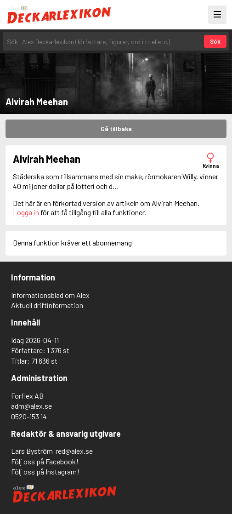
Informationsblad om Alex (50, 295)
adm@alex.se (31, 405)
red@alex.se (74, 450)
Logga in (26, 212)
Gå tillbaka (116, 128)
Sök (215, 41)
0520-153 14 (29, 416)
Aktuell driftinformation (47, 305)
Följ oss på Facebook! (45, 461)
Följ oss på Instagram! (45, 471)
